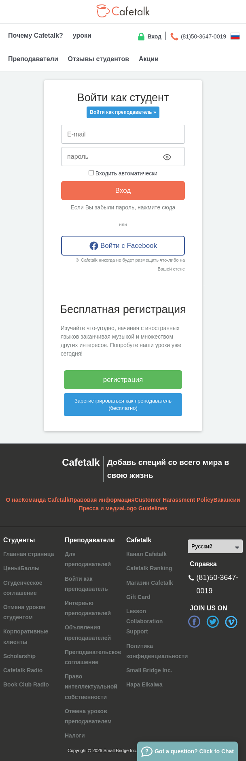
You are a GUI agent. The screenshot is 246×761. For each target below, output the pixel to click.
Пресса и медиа (100, 508)
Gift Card (138, 597)
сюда (168, 207)
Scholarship (19, 656)
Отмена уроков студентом (24, 612)
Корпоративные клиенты (25, 636)
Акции (149, 58)
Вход (149, 37)
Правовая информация (102, 500)
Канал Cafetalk (146, 554)
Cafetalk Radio (22, 670)
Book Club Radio (26, 684)
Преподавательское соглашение (93, 657)
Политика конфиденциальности (157, 651)
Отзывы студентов (98, 58)
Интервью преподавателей (88, 608)
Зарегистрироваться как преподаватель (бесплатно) (123, 404)
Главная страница (28, 554)
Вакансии (226, 500)
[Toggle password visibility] (167, 157)
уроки (82, 35)
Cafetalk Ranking (149, 568)
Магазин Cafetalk (149, 583)
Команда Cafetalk (45, 500)
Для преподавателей (88, 559)
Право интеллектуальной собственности (91, 686)
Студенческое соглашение (22, 588)
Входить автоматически (123, 173)
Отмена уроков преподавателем (88, 716)
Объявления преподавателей (88, 632)
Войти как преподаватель (86, 584)
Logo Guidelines (145, 508)
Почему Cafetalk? (35, 35)
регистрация (123, 380)
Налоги (75, 735)
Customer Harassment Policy (174, 500)
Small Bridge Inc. (149, 670)
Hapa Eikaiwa (144, 684)
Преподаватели (33, 58)
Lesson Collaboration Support (144, 621)
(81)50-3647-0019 (198, 37)
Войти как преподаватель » (123, 112)
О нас (14, 500)
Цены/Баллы (21, 568)
